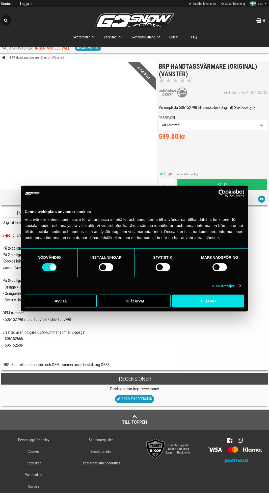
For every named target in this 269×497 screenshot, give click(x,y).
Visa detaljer (223, 285)
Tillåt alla (208, 301)
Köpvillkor (34, 467)
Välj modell (88, 48)
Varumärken (33, 479)
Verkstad (114, 36)
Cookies (34, 455)
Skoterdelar (85, 36)
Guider (173, 37)
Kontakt (7, 4)
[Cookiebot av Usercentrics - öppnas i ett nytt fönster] (222, 193)
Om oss (33, 490)
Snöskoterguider (101, 444)
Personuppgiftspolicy (33, 444)
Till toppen (134, 423)
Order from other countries (101, 467)
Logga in (26, 4)
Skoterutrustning (147, 36)
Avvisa (61, 301)
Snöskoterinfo (100, 455)
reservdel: (169, 120)
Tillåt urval (134, 301)
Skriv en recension (134, 403)
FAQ (194, 37)
